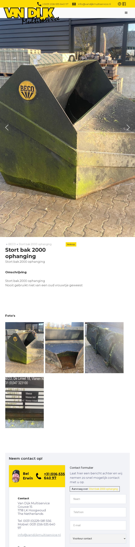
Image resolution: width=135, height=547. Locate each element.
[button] (126, 13)
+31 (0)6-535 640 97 (54, 476)
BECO (12, 244)
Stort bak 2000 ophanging (35, 244)
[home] (34, 16)
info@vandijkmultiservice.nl (39, 535)
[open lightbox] (24, 347)
